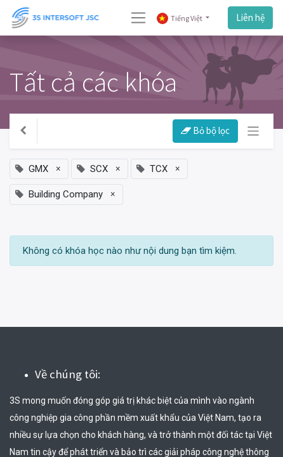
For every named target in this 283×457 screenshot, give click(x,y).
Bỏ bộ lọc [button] (205, 130)
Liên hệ (250, 17)
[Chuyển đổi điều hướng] (253, 131)
